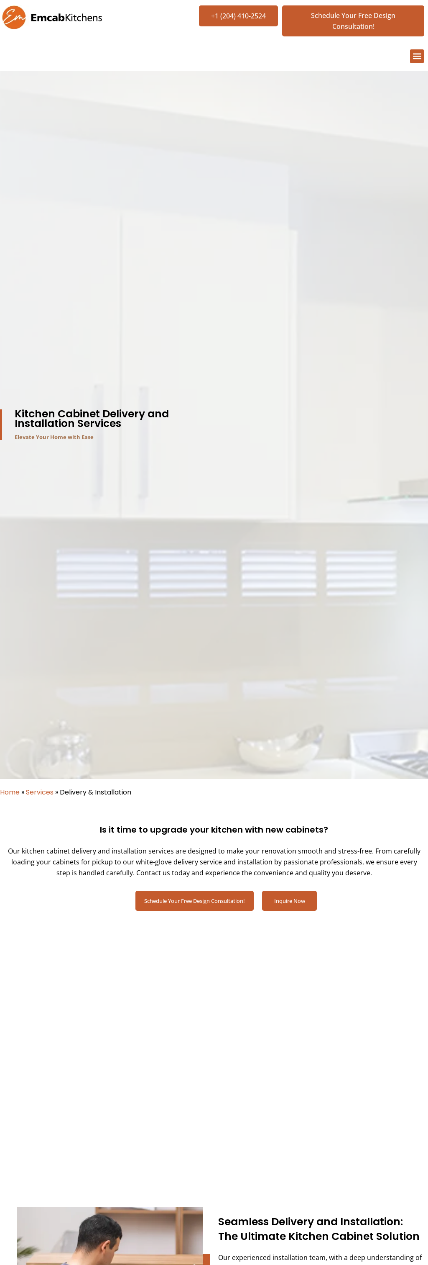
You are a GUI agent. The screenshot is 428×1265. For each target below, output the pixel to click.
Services (40, 793)
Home (10, 793)
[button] (417, 57)
